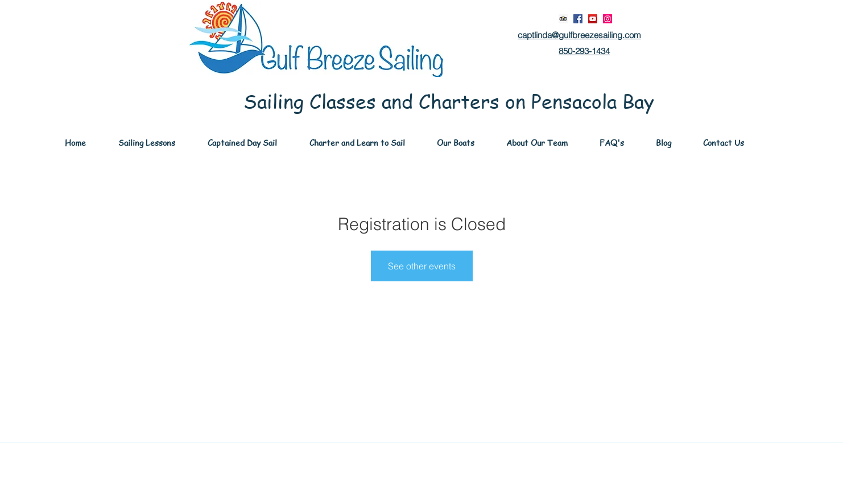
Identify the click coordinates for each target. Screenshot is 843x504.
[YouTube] (592, 18)
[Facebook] (577, 18)
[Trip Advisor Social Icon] (563, 18)
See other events (422, 266)
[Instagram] (607, 18)
